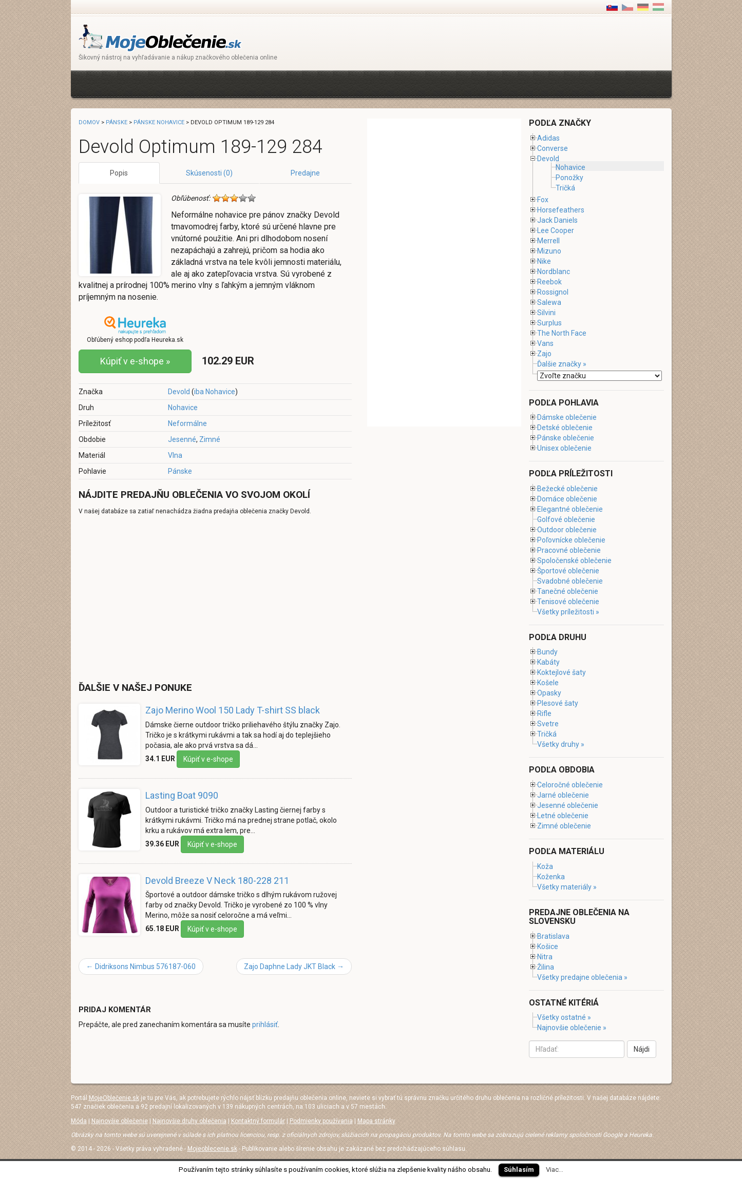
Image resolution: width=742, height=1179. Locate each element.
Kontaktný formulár (258, 1121)
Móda (79, 1121)
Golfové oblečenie (566, 519)
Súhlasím (519, 1169)
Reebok (549, 281)
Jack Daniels (557, 220)
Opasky (549, 693)
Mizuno (549, 251)
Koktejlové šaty (561, 672)
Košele (548, 682)
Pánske (180, 471)
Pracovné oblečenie (569, 550)
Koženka (551, 876)
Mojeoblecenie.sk (212, 1148)
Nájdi (642, 1049)
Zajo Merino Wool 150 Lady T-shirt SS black (232, 710)
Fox (542, 199)
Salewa (549, 302)
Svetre (548, 723)
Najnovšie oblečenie (119, 1121)
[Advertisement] (265, 83)
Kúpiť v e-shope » (135, 361)
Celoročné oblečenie (570, 784)
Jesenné (182, 439)
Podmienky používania (321, 1121)
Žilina (545, 967)
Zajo (544, 353)
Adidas (548, 138)
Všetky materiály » (567, 887)
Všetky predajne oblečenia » (582, 977)
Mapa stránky (376, 1121)
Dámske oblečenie (567, 417)
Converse (552, 148)
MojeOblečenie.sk (114, 1097)
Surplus (549, 322)
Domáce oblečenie (567, 498)
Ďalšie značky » (561, 364)
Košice (547, 946)
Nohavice (183, 407)
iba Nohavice (214, 392)
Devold (179, 392)
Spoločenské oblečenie (574, 560)
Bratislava (553, 936)
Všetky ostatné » (564, 1017)
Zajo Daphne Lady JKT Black (294, 966)
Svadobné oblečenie (570, 581)
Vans (545, 343)
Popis (119, 173)
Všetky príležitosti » (568, 611)
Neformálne (187, 423)
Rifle (544, 713)
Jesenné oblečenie (567, 805)
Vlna (175, 455)
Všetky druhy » (560, 744)
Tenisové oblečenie (568, 601)
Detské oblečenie (565, 427)
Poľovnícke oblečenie (571, 540)
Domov (89, 122)
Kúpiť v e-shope (208, 759)
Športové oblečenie (568, 570)
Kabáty (548, 662)
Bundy (547, 651)
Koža (545, 866)
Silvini (546, 312)
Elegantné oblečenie (570, 509)
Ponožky (569, 177)
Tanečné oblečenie (567, 591)
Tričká (565, 187)
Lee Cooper (555, 230)
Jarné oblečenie (563, 795)
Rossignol (552, 292)
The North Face (561, 333)
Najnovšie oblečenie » (571, 1027)
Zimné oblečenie (564, 825)
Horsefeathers (560, 210)
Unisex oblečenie (564, 448)
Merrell (548, 240)
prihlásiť (265, 1024)
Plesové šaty (557, 703)
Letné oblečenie (562, 815)
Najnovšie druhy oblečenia (189, 1121)
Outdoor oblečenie (567, 529)
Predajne (305, 173)
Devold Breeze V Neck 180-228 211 (217, 880)
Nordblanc (553, 271)
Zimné (209, 439)
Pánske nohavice (159, 122)
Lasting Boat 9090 (181, 795)
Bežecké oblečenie (567, 488)
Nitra (545, 956)
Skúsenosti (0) (209, 173)
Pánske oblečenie (565, 437)
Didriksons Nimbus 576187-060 (141, 966)
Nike (544, 261)
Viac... (554, 1169)
